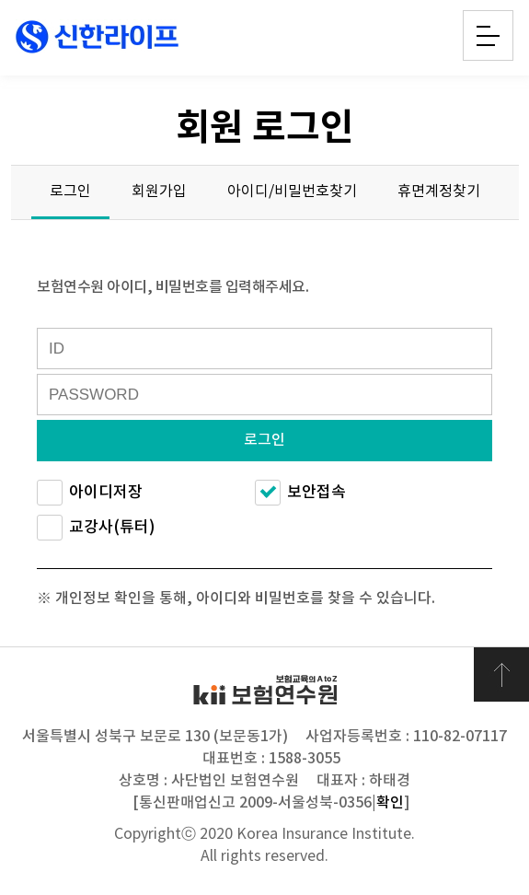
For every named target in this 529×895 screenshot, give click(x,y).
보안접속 (300, 493)
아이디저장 (90, 493)
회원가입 (159, 191)
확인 (390, 803)
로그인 (70, 191)
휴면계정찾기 (438, 191)
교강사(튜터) (96, 527)
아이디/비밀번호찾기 (292, 191)
